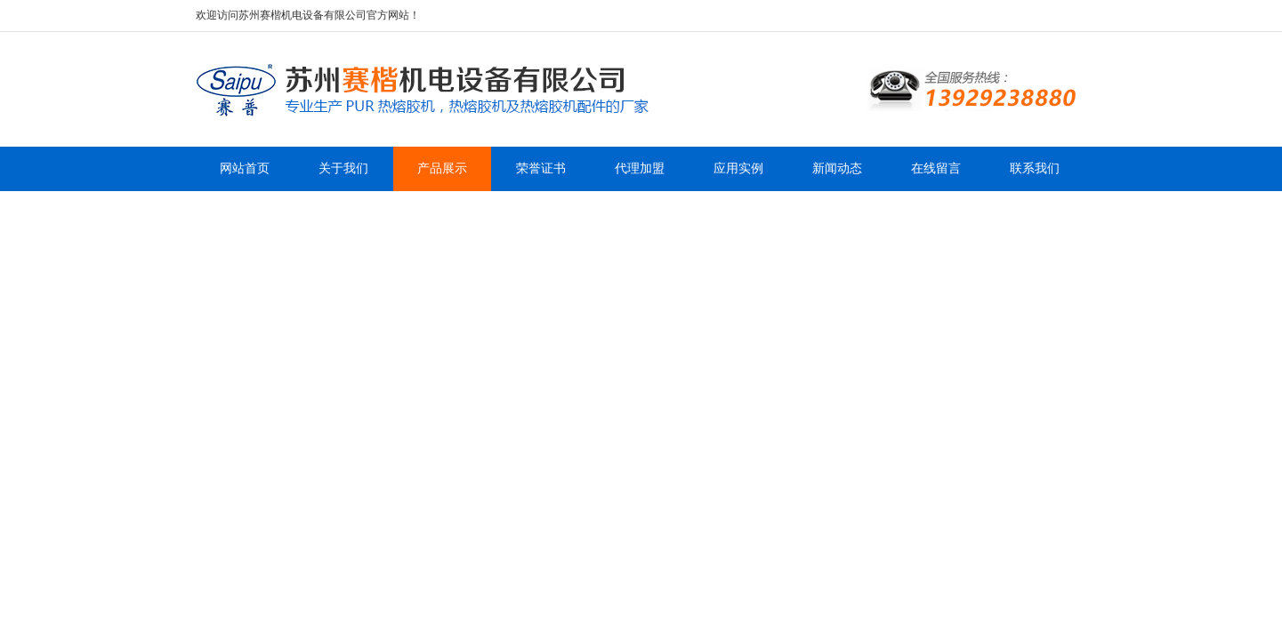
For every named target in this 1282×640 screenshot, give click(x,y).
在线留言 (936, 168)
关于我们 (343, 168)
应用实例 (738, 168)
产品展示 (442, 168)
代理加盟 (640, 168)
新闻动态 (837, 168)
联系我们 (1035, 168)
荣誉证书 (541, 168)
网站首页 (245, 168)
